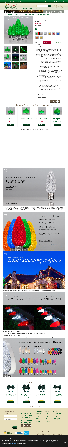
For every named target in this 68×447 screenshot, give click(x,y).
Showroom (48, 421)
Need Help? (38, 418)
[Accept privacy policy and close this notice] (65, 441)
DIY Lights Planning (57, 413)
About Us (42, 1)
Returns (37, 419)
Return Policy (38, 416)
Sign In (46, 1)
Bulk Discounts (40, 94)
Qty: (36, 42)
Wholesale (48, 419)
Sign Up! (15, 427)
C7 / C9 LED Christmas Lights (28, 14)
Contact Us (27, 417)
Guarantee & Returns (42, 97)
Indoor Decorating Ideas (58, 416)
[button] (29, 31)
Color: (36, 31)
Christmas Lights (10, 14)
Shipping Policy (38, 413)
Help (49, 1)
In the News (48, 418)
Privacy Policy (38, 415)
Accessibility (38, 421)
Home (5, 14)
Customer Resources (57, 419)
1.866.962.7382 (27, 414)
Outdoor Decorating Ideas (58, 418)
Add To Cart (47, 42)
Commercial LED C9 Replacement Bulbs (42, 14)
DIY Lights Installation (57, 415)
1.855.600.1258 (28, 415)
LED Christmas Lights (18, 14)
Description (39, 46)
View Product (10, 124)
